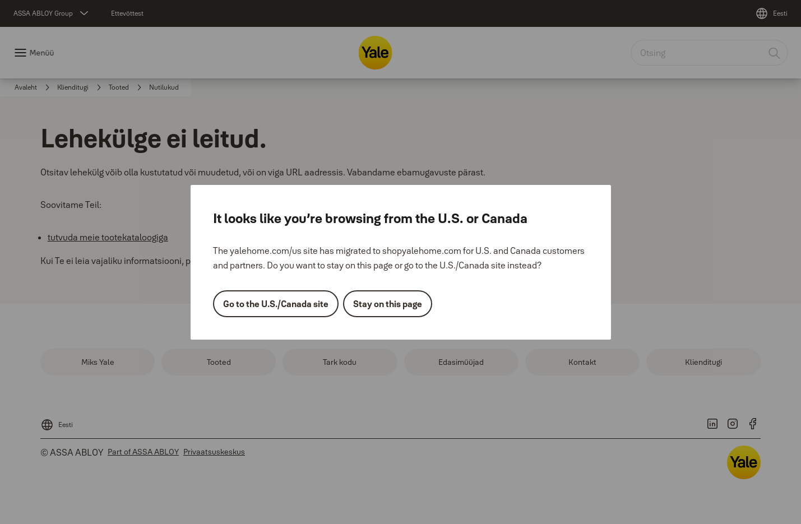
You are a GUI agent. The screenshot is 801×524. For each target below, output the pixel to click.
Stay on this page (387, 303)
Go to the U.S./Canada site (275, 303)
